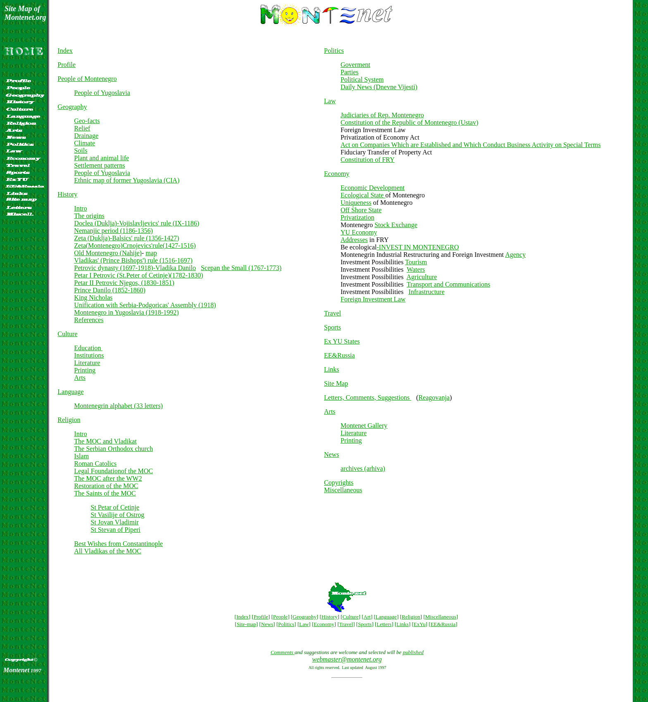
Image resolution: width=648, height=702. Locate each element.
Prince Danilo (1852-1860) (109, 290)
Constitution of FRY (368, 159)
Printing (84, 370)
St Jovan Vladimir (114, 522)
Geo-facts (87, 120)
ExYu (420, 624)
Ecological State (363, 195)
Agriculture (422, 276)
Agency (515, 254)
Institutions (89, 355)
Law (330, 100)
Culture (67, 333)
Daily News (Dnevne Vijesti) (379, 86)
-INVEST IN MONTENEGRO (418, 247)
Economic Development (373, 187)
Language (70, 391)
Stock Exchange (395, 224)
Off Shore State (361, 209)
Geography (72, 106)
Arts (80, 377)
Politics (334, 50)
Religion (68, 419)
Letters (383, 624)
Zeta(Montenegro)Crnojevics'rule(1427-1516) (134, 245)
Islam (81, 456)
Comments (283, 652)
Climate (84, 143)
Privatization (357, 217)
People (280, 617)
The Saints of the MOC (105, 493)
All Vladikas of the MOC (107, 551)
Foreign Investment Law (373, 299)
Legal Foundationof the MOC (113, 470)
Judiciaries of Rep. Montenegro (382, 115)
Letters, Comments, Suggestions (367, 397)
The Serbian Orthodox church (113, 448)
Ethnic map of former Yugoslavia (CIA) (126, 180)
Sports (332, 327)
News (331, 454)
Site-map (246, 624)
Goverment (355, 64)
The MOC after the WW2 (108, 478)
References (88, 319)
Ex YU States (342, 341)
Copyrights (338, 482)
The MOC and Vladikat (105, 441)
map (151, 252)
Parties (350, 72)
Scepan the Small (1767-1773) (241, 267)
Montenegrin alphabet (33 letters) (118, 405)
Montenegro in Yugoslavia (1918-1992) (126, 312)
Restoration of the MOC (106, 485)
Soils (80, 150)
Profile (66, 64)
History (67, 194)
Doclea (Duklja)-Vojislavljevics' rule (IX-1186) (136, 223)
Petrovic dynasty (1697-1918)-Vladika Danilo (135, 267)
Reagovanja (434, 397)
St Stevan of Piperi (115, 529)
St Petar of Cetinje (115, 507)
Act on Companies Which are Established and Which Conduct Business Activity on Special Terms (470, 144)
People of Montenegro (87, 78)
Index (64, 50)
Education (88, 347)
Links (331, 369)
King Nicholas (93, 297)
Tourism (416, 262)
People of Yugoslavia (102, 92)
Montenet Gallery (364, 425)
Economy (336, 173)
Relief (82, 128)
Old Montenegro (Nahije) (108, 252)
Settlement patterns (99, 165)
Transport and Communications (448, 284)
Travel (332, 313)
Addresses (354, 239)
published (413, 652)
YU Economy (359, 232)
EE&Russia (339, 355)
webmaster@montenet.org (346, 659)
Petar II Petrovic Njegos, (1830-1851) (124, 282)
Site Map (336, 383)
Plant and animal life (101, 157)
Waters (416, 269)
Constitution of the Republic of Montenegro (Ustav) (409, 122)
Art (367, 617)
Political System (362, 79)
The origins (89, 215)
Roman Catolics (95, 463)
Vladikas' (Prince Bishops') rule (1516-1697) (133, 260)
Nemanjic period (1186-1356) (113, 230)
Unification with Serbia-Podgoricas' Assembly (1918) (145, 304)
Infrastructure (426, 291)
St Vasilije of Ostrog (117, 514)
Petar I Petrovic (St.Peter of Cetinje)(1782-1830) (138, 275)
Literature (87, 362)
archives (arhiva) (363, 468)
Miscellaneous (343, 489)
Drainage (86, 135)
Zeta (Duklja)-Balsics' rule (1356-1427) (126, 238)
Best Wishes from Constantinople (118, 543)
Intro (80, 208)
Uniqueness (356, 202)
